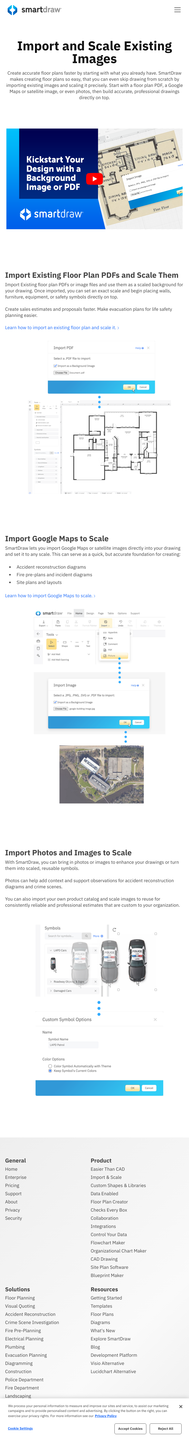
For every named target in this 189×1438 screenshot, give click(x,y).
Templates (101, 1305)
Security (13, 1217)
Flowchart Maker (108, 1242)
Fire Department (22, 1387)
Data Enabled (104, 1193)
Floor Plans (102, 1313)
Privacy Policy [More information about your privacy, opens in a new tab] (105, 1416)
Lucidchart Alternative (113, 1371)
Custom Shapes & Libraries (118, 1185)
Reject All (165, 1429)
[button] (177, 10)
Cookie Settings (20, 1428)
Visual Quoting (20, 1305)
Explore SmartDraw (111, 1338)
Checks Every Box (109, 1209)
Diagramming (19, 1362)
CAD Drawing (104, 1258)
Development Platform (114, 1354)
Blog (95, 1346)
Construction (18, 1371)
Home (11, 1168)
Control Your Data (109, 1234)
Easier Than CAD (108, 1168)
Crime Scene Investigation (32, 1322)
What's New (103, 1330)
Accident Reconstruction (30, 1313)
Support (13, 1193)
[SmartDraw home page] (35, 10)
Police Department (24, 1379)
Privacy (12, 1209)
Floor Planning (20, 1297)
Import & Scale (106, 1176)
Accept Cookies (130, 1429)
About (11, 1201)
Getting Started (106, 1297)
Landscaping (18, 1395)
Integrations (103, 1225)
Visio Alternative (107, 1362)
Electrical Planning (24, 1338)
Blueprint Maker (107, 1275)
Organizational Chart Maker (119, 1250)
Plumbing (15, 1346)
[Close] (180, 1406)
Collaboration (104, 1217)
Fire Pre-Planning (23, 1330)
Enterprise (16, 1176)
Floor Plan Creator (109, 1201)
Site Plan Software (109, 1266)
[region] (94, 1418)
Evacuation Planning (26, 1354)
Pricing (12, 1185)
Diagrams (100, 1322)
